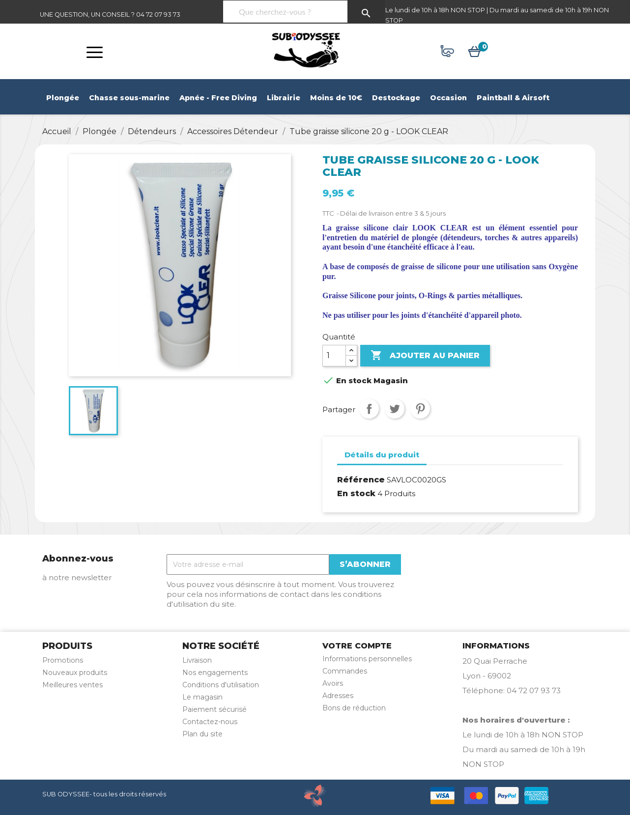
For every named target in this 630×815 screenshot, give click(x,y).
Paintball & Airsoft (513, 97)
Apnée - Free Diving (218, 97)
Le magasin (202, 697)
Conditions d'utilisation (220, 684)
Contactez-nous (209, 721)
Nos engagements (215, 672)
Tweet (394, 409)
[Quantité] (334, 355)
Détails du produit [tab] (381, 454)
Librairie (283, 97)
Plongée (62, 97)
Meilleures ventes (72, 684)
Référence (361, 479)
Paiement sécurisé (214, 709)
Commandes (344, 671)
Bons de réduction (354, 707)
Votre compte (357, 645)
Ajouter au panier (425, 355)
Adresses (337, 695)
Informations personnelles (367, 658)
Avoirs (332, 683)
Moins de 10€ (336, 97)
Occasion (448, 97)
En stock (356, 493)
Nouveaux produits (74, 672)
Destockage (396, 97)
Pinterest (420, 409)
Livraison (197, 660)
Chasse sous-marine (129, 97)
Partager (369, 409)
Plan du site (202, 734)
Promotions (62, 660)
